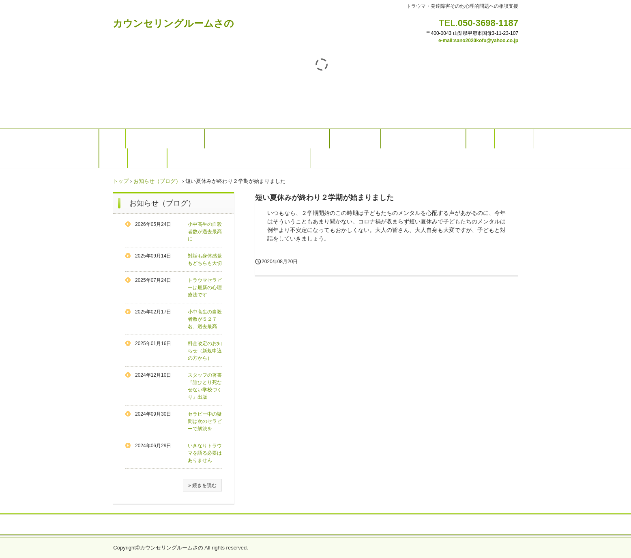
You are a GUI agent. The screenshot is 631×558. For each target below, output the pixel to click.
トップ (121, 181)
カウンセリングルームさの (173, 23)
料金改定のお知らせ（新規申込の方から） (205, 351)
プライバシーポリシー (315, 525)
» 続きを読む (202, 485)
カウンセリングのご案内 (165, 138)
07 (515, 33)
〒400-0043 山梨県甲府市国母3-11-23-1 (469, 33)
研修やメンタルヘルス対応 (423, 138)
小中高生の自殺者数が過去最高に (205, 231)
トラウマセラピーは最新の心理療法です (205, 287)
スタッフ (514, 138)
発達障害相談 (355, 138)
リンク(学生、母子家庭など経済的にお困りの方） (239, 158)
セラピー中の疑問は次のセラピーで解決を (205, 421)
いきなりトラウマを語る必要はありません (205, 453)
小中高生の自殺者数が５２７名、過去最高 (205, 319)
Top (112, 138)
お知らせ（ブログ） (157, 181)
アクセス (147, 158)
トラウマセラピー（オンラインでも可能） (267, 138)
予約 (113, 158)
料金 (480, 138)
